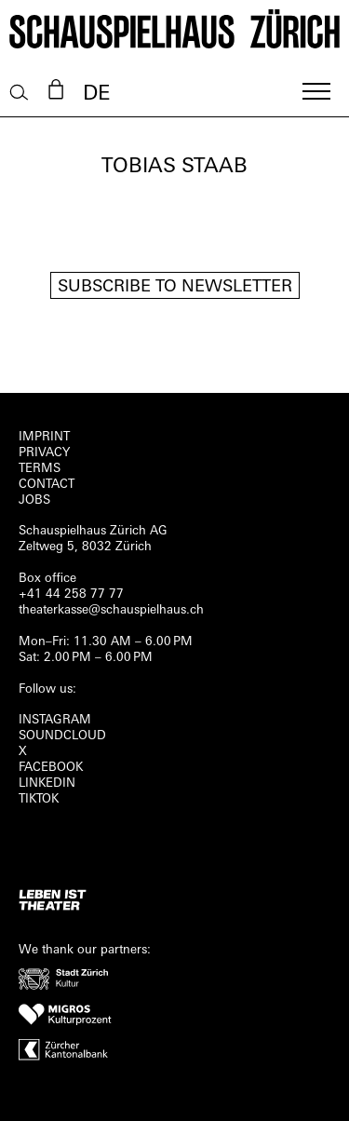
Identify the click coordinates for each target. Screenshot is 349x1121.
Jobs (34, 500)
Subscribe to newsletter (175, 287)
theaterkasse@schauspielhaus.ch (111, 610)
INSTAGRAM (55, 720)
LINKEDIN (47, 783)
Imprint (44, 437)
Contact (46, 485)
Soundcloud (62, 736)
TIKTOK (39, 799)
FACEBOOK (51, 768)
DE (96, 94)
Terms (39, 469)
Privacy (44, 453)
